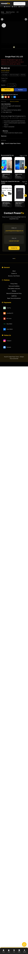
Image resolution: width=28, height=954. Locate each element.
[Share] (26, 19)
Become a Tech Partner (14, 305)
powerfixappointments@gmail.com (14, 260)
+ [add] (14, 85)
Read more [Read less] (3, 136)
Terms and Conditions (14, 315)
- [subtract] (8, 85)
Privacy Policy (14, 313)
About (14, 300)
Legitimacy (14, 325)
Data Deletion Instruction (14, 318)
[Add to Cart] (7, 89)
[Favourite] (2, 19)
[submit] (2, 197)
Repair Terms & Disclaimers (14, 327)
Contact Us (14, 277)
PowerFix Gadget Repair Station (13, 143)
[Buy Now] (20, 89)
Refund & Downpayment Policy (14, 323)
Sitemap (14, 320)
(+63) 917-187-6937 (14, 270)
